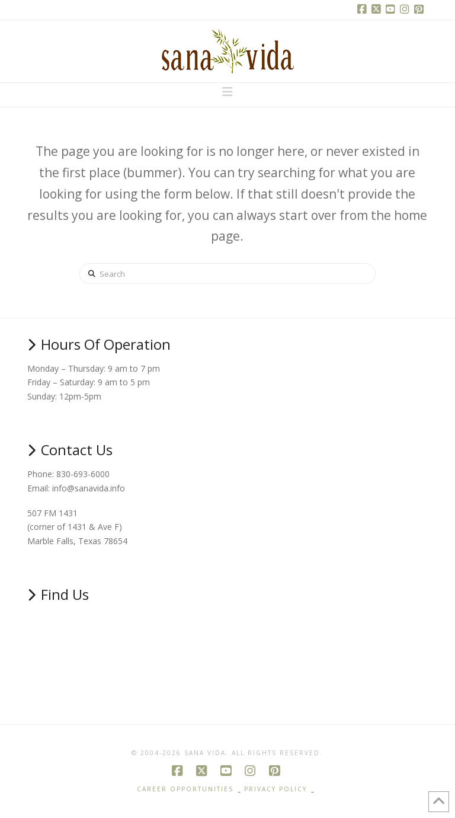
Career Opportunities (185, 789)
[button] (227, 92)
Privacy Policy (275, 789)
